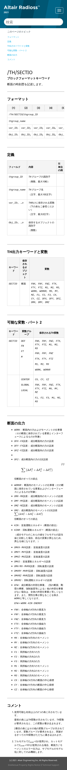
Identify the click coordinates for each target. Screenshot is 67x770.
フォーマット (13, 37)
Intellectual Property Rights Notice (24, 765)
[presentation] (37, 470)
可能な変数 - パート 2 (16, 50)
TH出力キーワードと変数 (18, 46)
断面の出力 (12, 54)
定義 (9, 41)
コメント (11, 59)
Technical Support (50, 765)
